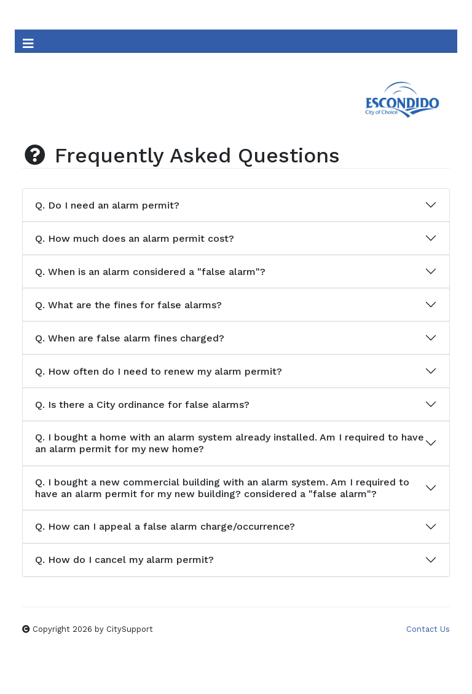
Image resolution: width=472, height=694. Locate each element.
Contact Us (428, 629)
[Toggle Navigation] (28, 41)
